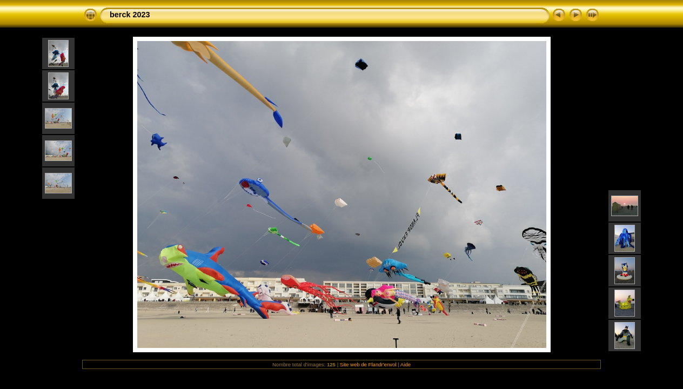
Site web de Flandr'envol (368, 364)
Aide (405, 364)
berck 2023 (130, 14)
